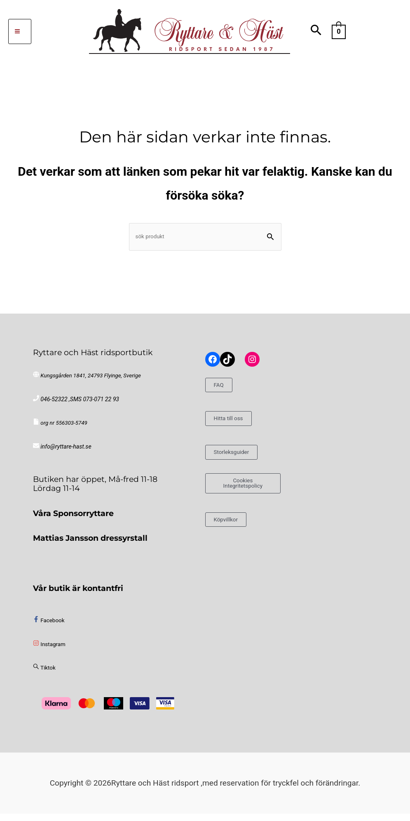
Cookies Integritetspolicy (243, 492)
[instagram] (49, 651)
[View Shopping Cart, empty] (339, 31)
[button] (316, 31)
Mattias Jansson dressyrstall (90, 545)
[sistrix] (44, 675)
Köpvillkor (231, 530)
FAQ (221, 391)
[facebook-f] (48, 627)
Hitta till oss (235, 425)
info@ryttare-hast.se (64, 454)
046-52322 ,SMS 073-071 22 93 (77, 406)
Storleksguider (239, 458)
